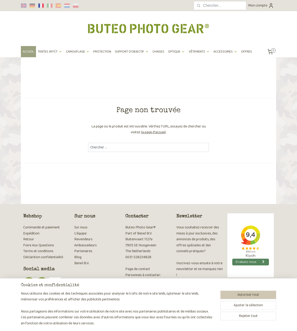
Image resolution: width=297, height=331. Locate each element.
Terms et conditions (38, 251)
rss (146, 322)
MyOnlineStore (194, 322)
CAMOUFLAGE (78, 51)
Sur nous (80, 227)
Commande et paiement (41, 227)
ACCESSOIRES (225, 51)
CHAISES (158, 51)
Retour (28, 239)
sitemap (138, 322)
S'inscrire (187, 299)
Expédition (31, 233)
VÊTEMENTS (199, 51)
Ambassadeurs (85, 245)
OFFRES (246, 51)
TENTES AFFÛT (50, 51)
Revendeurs (83, 239)
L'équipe (80, 233)
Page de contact (137, 269)
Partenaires (83, 251)
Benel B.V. (81, 263)
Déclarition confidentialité (43, 257)
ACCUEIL (28, 51)
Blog (77, 257)
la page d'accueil (153, 132)
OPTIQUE (176, 51)
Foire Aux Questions (38, 245)
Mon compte (261, 5)
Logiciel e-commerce (160, 322)
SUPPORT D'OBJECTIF (132, 51)
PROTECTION (102, 51)
